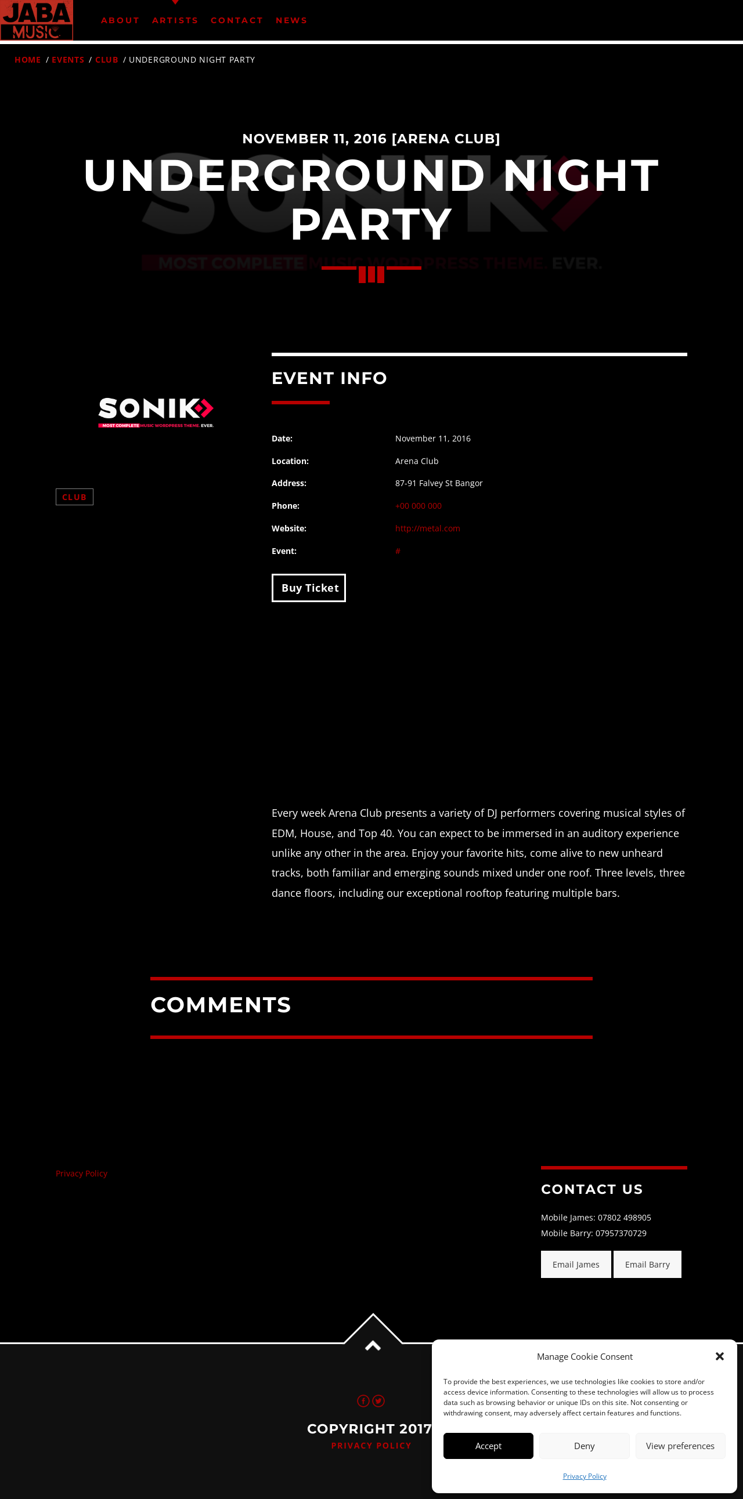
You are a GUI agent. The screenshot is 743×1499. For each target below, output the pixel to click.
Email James (576, 1264)
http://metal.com (427, 528)
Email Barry (647, 1264)
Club (106, 59)
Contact (237, 20)
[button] (720, 1356)
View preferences (680, 1445)
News (292, 20)
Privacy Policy (585, 1476)
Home (28, 59)
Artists (176, 20)
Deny (584, 1445)
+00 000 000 (418, 505)
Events (68, 59)
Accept (488, 1445)
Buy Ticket (309, 588)
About (120, 20)
